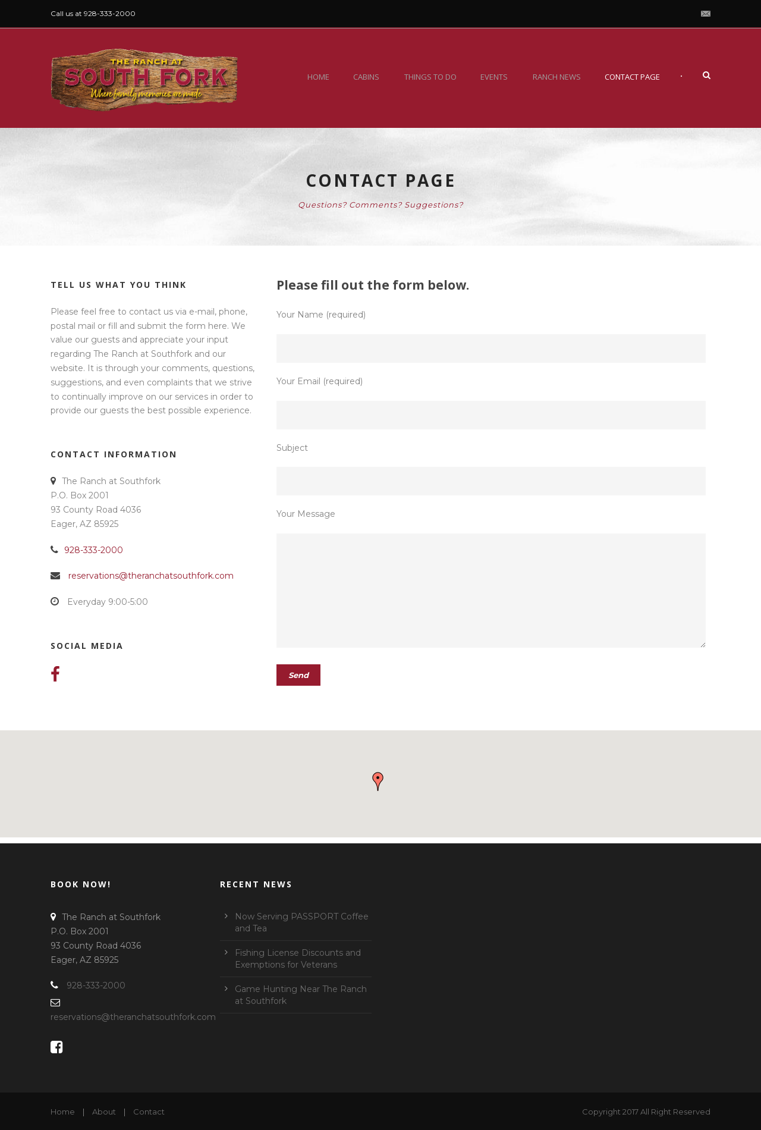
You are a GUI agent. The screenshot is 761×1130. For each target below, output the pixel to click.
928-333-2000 (93, 550)
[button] (378, 781)
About (104, 1111)
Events (494, 76)
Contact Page (632, 76)
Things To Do (430, 76)
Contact (149, 1111)
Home (318, 76)
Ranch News (557, 76)
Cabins (366, 76)
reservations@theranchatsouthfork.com (151, 575)
